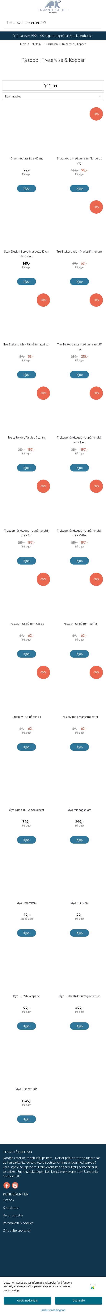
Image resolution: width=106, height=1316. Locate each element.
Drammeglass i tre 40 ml (27, 158)
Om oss (8, 1200)
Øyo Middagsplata (79, 810)
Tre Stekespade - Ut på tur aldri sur (26, 344)
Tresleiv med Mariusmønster (79, 717)
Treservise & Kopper (72, 44)
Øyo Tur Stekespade (26, 996)
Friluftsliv (34, 44)
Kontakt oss (11, 1208)
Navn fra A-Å (13, 96)
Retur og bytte (13, 1215)
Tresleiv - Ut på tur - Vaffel (79, 623)
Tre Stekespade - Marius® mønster (79, 251)
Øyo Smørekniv (26, 903)
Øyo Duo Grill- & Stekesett (26, 810)
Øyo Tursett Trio (26, 1089)
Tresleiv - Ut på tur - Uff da (26, 623)
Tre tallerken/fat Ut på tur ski (26, 437)
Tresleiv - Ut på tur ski (26, 717)
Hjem (23, 43)
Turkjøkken (50, 44)
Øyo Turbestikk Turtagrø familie (79, 996)
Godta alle (79, 1300)
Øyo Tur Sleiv (79, 903)
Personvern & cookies (18, 1223)
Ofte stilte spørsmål (16, 1230)
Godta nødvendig (27, 1300)
